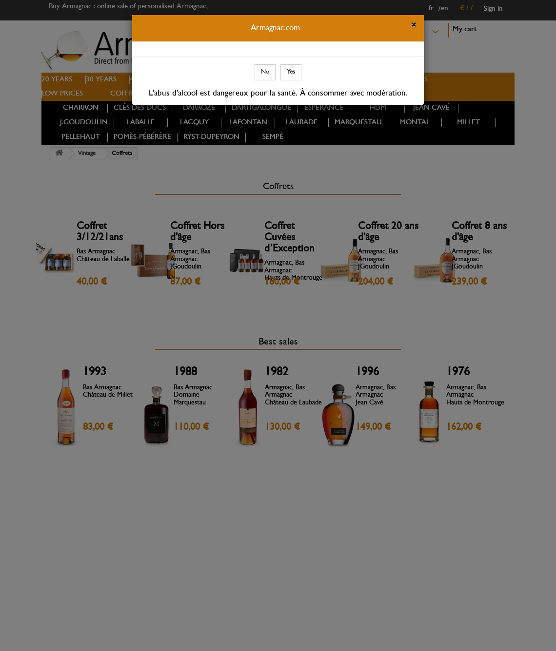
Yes (291, 72)
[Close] (414, 26)
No (265, 72)
